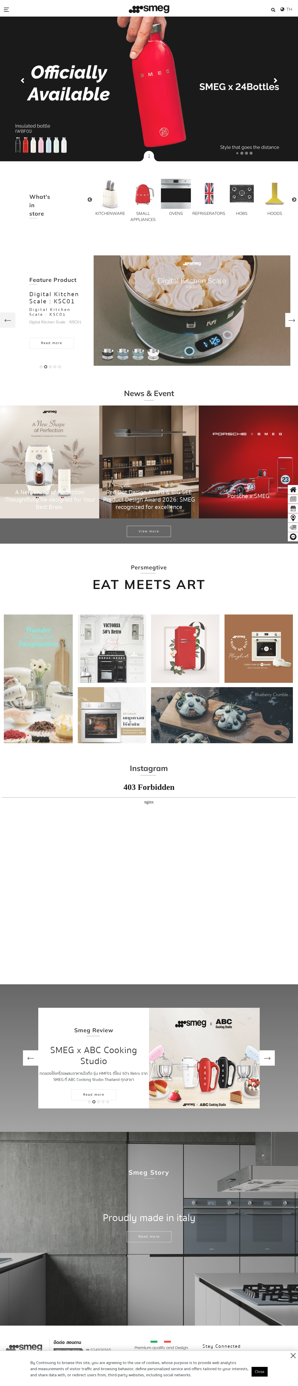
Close (259, 1371)
